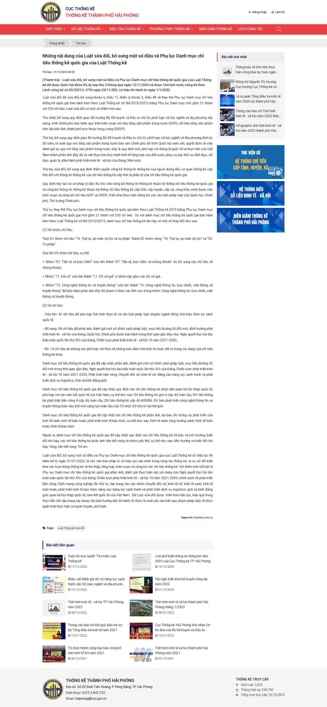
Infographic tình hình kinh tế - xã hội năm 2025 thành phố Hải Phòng (258, 127)
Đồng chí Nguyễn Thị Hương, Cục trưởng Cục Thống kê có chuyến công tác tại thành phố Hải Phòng (257, 84)
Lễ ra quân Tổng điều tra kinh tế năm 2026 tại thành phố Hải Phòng (258, 98)
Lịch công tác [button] (250, 29)
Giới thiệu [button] (55, 30)
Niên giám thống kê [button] (215, 29)
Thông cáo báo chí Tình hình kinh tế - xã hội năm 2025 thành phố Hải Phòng (258, 113)
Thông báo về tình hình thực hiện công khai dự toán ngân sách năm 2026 (256, 69)
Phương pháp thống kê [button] (171, 30)
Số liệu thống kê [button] (87, 30)
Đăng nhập (258, 12)
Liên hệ (277, 12)
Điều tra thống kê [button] (126, 30)
